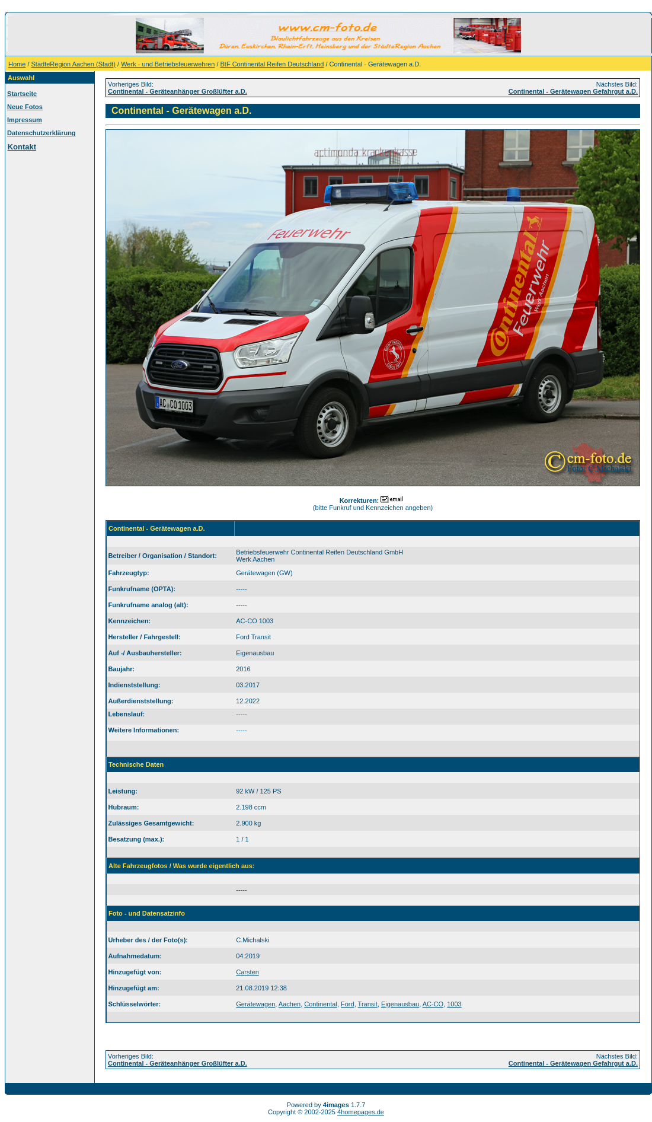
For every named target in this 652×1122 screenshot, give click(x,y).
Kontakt (22, 146)
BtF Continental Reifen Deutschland (272, 64)
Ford (347, 1004)
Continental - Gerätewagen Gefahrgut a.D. (573, 91)
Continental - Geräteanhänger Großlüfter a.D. (177, 91)
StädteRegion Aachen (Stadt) (73, 64)
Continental (320, 1004)
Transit (368, 1004)
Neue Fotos (25, 106)
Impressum (24, 119)
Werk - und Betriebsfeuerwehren (168, 64)
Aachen (290, 1004)
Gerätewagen (255, 1004)
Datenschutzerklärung (41, 132)
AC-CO (433, 1004)
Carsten (247, 972)
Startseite (22, 93)
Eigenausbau (400, 1004)
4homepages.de (360, 1111)
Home (16, 64)
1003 (454, 1004)
